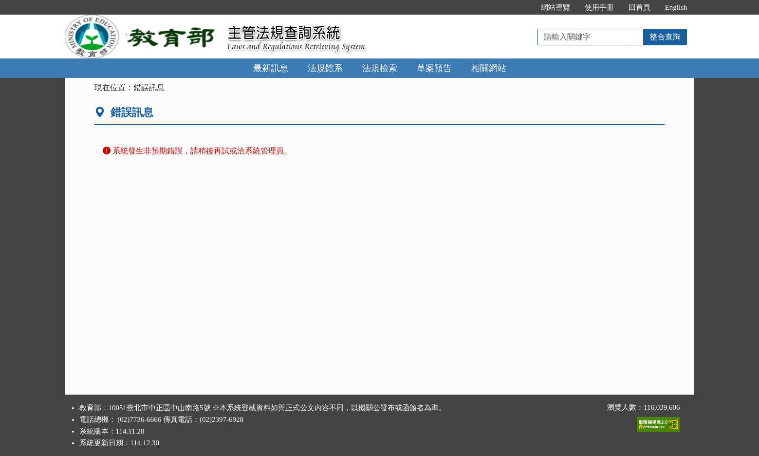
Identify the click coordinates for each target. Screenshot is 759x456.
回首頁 (639, 7)
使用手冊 (599, 7)
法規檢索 (379, 68)
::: (523, 7)
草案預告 (434, 68)
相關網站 (488, 68)
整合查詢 (665, 37)
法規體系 (325, 68)
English (676, 7)
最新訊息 (270, 68)
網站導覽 (555, 7)
